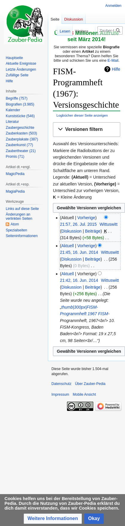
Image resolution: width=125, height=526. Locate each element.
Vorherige (86, 217)
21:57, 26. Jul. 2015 (78, 224)
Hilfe (116, 69)
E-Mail (113, 60)
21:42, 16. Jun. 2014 (79, 280)
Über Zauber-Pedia (90, 384)
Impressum (60, 394)
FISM (103, 313)
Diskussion (71, 231)
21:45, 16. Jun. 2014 (79, 252)
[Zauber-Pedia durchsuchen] (110, 30)
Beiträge (92, 231)
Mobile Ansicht (84, 394)
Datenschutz (61, 384)
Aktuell (67, 245)
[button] (86, 129)
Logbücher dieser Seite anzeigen (82, 115)
